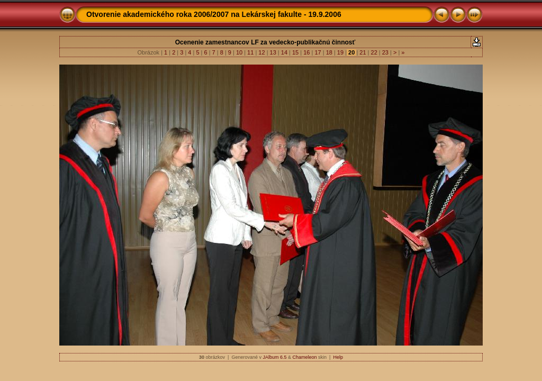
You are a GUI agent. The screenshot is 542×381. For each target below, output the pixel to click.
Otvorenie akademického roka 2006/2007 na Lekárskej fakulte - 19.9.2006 (213, 14)
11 (250, 52)
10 (239, 52)
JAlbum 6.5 (274, 357)
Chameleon (305, 357)
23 (385, 52)
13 (273, 52)
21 (362, 52)
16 (306, 52)
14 (284, 52)
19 (340, 52)
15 (295, 52)
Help (338, 357)
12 (261, 52)
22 (373, 52)
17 (317, 52)
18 (329, 52)
